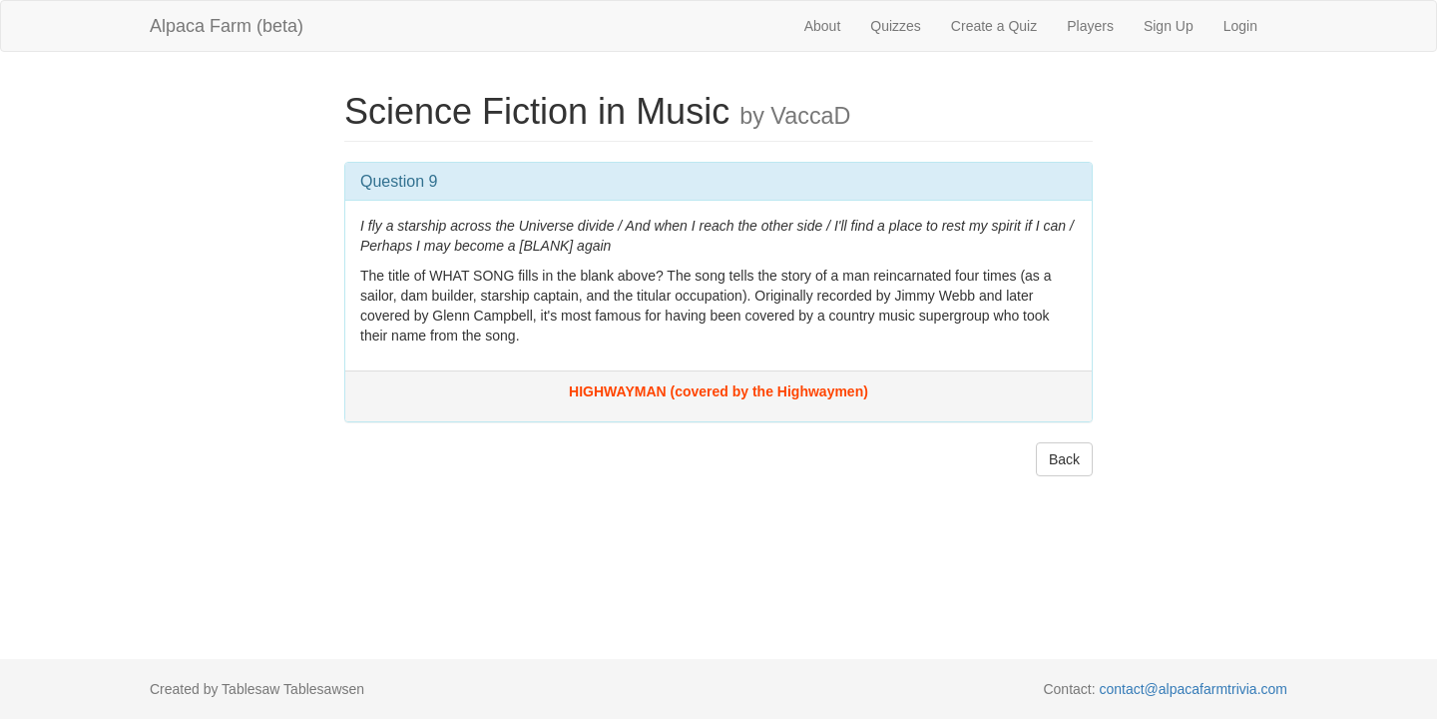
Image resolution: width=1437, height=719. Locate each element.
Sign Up (1169, 26)
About (822, 26)
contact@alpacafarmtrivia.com (1193, 689)
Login (1240, 26)
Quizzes (895, 26)
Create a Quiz (994, 26)
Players (1090, 26)
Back (1064, 459)
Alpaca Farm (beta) (226, 26)
